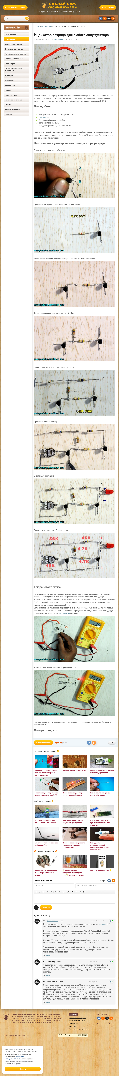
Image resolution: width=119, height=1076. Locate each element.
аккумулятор (64, 613)
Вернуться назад (43, 742)
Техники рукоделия (12, 109)
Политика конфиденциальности (79, 1029)
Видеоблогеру (73, 1023)
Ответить (48, 955)
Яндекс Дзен (73, 1015)
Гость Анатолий (52, 921)
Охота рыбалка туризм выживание (13, 69)
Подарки (8, 114)
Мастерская (9, 80)
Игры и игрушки (11, 95)
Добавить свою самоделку (77, 1018)
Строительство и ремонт (14, 49)
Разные (8, 105)
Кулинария (9, 75)
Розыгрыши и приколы (14, 100)
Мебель (8, 90)
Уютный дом (10, 85)
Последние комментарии (77, 1021)
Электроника (10, 39)
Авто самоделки (11, 34)
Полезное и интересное (14, 59)
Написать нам (73, 1026)
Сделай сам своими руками (59, 5)
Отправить (46, 907)
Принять (23, 1069)
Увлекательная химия (13, 44)
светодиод (103, 924)
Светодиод (43, 117)
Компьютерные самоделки (15, 54)
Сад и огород (10, 64)
